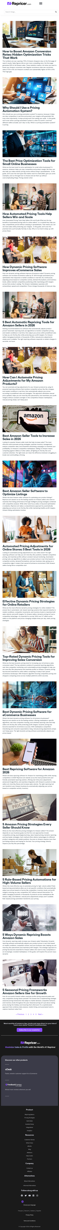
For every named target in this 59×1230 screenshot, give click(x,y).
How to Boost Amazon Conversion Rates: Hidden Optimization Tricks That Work (27, 55)
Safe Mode (29, 1121)
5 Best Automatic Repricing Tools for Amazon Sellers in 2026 (28, 323)
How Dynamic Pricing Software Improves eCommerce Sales (25, 268)
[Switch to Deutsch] (27, 1211)
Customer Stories (30, 1139)
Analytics (29, 1130)
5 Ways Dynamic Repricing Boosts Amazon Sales (27, 936)
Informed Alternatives (29, 1185)
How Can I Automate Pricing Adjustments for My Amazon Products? (23, 381)
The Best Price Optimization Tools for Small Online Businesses (29, 162)
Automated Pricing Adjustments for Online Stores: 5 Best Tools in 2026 (28, 547)
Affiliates (29, 1171)
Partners (29, 1159)
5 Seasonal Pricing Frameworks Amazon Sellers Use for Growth (25, 991)
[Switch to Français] (20, 1211)
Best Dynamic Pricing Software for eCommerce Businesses (27, 713)
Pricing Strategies (29, 1117)
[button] (40, 3)
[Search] (56, 12)
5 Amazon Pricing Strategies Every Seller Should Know (27, 826)
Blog (29, 1149)
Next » (40, 1014)
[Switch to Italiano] (33, 1211)
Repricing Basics (29, 1114)
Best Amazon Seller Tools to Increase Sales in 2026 (29, 437)
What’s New (29, 1143)
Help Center (29, 1156)
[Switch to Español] (39, 1211)
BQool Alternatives (29, 1181)
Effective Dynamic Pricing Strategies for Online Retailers (29, 603)
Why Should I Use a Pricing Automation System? (21, 109)
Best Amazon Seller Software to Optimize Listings (25, 492)
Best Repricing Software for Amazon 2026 (28, 770)
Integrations (29, 1127)
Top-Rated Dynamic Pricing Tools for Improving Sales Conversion (29, 658)
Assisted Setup (29, 1124)
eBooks (29, 1146)
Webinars (29, 1152)
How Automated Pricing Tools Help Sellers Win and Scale (27, 215)
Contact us (29, 1168)
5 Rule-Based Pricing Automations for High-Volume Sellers (29, 881)
